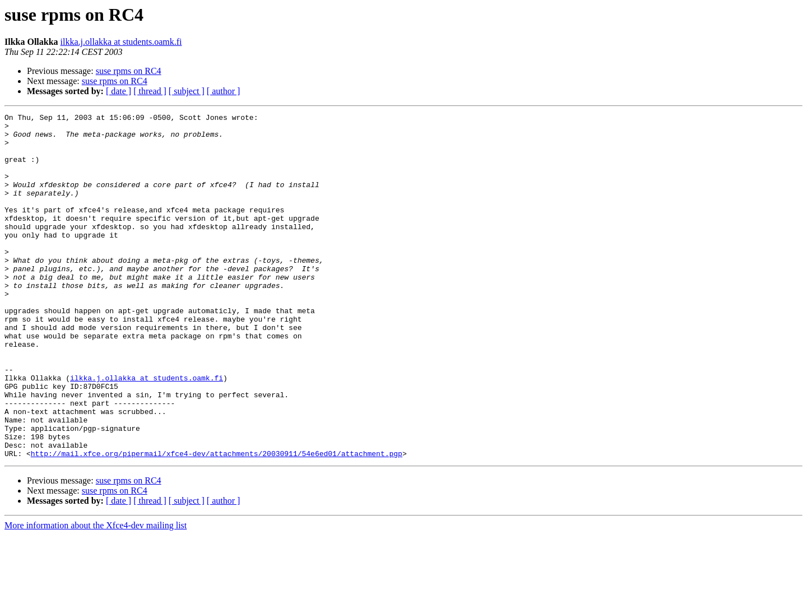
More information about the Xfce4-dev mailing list (95, 594)
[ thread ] (149, 91)
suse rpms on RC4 (128, 71)
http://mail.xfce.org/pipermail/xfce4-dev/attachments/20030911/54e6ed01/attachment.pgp (216, 522)
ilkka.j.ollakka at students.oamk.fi (121, 42)
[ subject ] (187, 91)
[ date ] (118, 91)
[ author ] (223, 91)
